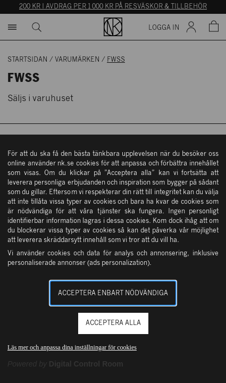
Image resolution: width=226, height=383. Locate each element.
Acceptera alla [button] (113, 323)
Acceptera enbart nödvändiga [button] (113, 293)
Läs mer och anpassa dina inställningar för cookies (72, 347)
